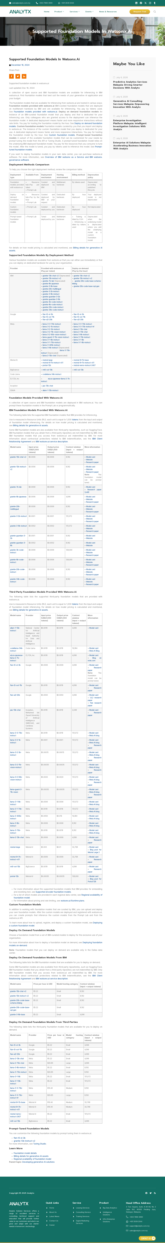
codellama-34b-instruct (52, 374)
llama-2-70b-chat (81, 332)
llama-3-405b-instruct (51, 345)
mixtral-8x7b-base (81, 360)
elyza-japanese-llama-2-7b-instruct (16, 658)
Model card (90, 457)
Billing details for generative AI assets (30, 425)
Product (62, 11)
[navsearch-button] (155, 11)
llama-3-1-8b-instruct (51, 340)
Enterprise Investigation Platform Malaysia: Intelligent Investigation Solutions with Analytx (130, 125)
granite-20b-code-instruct (53, 307)
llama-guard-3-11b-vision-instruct (56, 337)
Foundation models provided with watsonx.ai (35, 112)
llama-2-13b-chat (49, 356)
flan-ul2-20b (47, 319)
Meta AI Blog (94, 651)
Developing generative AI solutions (38, 1162)
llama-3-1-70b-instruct (51, 342)
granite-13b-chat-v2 (51, 276)
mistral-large (47, 360)
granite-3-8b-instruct (51, 294)
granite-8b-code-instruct (52, 304)
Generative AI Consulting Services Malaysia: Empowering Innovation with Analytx (131, 104)
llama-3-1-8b (79, 340)
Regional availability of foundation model (32, 1159)
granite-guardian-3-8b (51, 299)
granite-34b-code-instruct (53, 310)
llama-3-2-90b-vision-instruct (54, 334)
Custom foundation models (62, 135)
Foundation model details (25, 1153)
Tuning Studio (39, 1144)
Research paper (92, 462)
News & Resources (108, 11)
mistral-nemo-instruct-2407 (85, 365)
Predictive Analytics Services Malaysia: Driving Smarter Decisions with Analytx (130, 84)
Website (89, 460)
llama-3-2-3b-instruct (51, 329)
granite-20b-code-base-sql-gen (86, 286)
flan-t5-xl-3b (48, 314)
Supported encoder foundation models (53, 892)
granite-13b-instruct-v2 (52, 278)
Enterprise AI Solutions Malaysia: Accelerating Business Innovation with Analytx (132, 145)
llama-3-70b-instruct (82, 337)
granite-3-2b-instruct (51, 291)
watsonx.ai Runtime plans (72, 901)
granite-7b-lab (48, 281)
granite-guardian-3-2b (51, 297)
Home (51, 11)
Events (91, 11)
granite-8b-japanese (51, 284)
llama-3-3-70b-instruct (52, 324)
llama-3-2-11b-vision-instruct (54, 332)
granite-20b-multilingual (52, 289)
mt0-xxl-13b (47, 370)
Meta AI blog (94, 735)
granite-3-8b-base (50, 286)
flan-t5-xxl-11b (48, 317)
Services (77, 11)
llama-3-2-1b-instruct (51, 327)
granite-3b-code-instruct (52, 302)
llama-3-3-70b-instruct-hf (84, 327)
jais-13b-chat (48, 386)
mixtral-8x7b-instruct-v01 (53, 363)
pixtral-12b (47, 365)
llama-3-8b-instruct (50, 348)
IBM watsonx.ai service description (52, 441)
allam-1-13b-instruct (50, 390)
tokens (75, 419)
